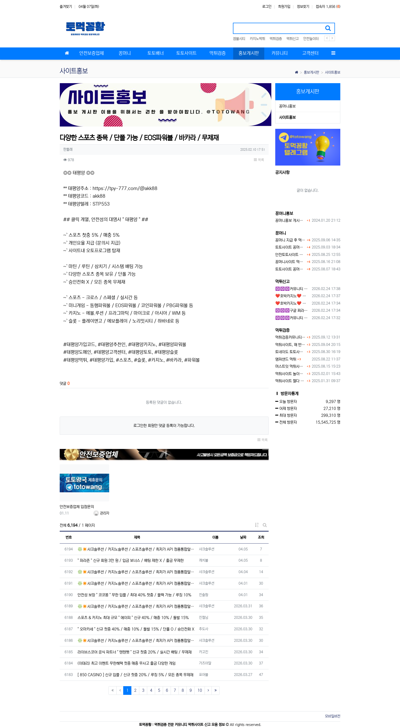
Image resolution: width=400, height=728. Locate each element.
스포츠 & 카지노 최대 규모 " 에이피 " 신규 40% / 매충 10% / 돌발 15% (133, 618)
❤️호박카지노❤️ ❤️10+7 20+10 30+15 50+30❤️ (292, 296)
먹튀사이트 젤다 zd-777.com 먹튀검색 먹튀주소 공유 (290, 381)
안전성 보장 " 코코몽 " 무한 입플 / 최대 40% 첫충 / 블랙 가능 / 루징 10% (134, 595)
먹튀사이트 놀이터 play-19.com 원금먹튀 (290, 374)
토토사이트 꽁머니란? (290, 247)
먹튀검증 (276, 39)
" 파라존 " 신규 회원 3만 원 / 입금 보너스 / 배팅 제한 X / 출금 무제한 (131, 560)
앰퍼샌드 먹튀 (285, 359)
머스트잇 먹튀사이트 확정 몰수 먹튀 (290, 366)
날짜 (243, 537)
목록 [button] (259, 160)
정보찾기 (303, 7)
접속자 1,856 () (328, 7)
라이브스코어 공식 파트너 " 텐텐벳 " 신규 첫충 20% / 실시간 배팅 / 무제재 (135, 652)
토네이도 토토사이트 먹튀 (290, 352)
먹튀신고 (292, 39)
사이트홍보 (332, 72)
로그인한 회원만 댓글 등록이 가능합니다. (164, 425)
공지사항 (282, 172)
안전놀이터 (311, 39)
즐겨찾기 (66, 7)
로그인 (266, 7)
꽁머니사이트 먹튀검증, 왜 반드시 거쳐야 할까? (290, 262)
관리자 (101, 513)
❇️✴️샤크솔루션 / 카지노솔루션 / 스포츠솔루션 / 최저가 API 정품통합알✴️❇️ (137, 549)
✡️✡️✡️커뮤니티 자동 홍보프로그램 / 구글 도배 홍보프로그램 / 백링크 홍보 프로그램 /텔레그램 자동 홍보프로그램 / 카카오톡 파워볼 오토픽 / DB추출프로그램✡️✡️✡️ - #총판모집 (292, 289)
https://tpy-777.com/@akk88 (125, 188)
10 (199, 690)
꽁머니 (280, 233)
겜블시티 (239, 39)
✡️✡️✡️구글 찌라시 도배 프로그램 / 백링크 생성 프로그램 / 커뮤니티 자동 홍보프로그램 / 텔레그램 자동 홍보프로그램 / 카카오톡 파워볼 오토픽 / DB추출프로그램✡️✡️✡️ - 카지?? (292, 310)
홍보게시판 (311, 72)
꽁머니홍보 (287, 106)
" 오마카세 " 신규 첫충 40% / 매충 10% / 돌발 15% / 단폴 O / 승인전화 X (136, 629)
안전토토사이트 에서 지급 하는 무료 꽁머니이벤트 (290, 255)
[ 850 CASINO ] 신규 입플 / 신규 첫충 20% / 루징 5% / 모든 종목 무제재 (135, 675)
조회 (261, 537)
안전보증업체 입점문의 (77, 507)
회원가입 (284, 7)
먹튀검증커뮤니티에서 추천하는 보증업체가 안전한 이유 (290, 337)
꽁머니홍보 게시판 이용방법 (290, 220)
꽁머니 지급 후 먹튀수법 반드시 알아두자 (290, 240)
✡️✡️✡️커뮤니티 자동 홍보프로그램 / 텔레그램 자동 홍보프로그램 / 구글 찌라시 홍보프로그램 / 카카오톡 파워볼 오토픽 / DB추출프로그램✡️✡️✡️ (292, 318)
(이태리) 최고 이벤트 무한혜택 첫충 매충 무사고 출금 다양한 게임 (127, 663)
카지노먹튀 (257, 39)
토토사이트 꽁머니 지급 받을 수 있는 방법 (290, 269)
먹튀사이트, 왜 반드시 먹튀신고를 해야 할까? (290, 345)
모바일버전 (332, 716)
